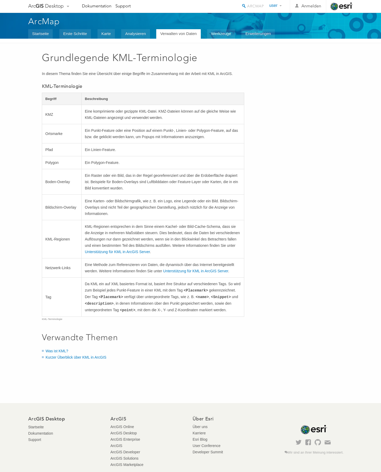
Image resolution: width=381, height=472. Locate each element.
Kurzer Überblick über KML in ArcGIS (76, 357)
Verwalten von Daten (178, 33)
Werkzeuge (221, 33)
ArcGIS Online (122, 427)
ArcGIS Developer (125, 452)
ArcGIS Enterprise (125, 439)
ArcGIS (116, 446)
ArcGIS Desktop (123, 433)
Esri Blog (200, 439)
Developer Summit (208, 452)
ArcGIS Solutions (124, 458)
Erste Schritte (75, 33)
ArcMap (44, 21)
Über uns (200, 427)
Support (123, 5)
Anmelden (311, 5)
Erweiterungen (258, 33)
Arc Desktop (46, 6)
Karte (106, 33)
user (273, 5)
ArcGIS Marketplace (126, 465)
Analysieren (135, 33)
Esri (341, 6)
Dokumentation (96, 5)
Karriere (199, 433)
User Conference (207, 446)
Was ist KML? (57, 351)
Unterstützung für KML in (117, 252)
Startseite (40, 33)
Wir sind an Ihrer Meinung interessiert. (316, 452)
